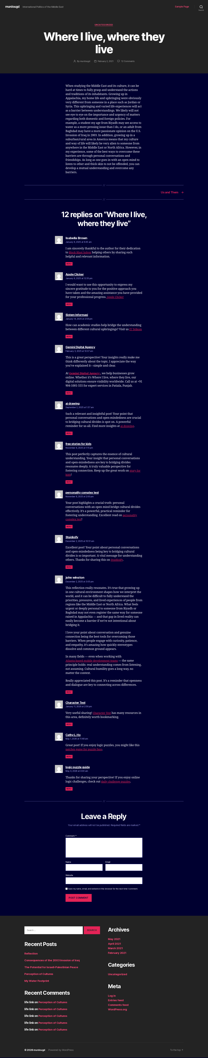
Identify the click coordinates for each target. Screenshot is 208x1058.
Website (69, 876)
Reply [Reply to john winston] (69, 693)
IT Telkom (135, 330)
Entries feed (116, 1001)
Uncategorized (104, 25)
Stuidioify (117, 560)
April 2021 (115, 944)
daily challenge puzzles (116, 782)
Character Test (102, 713)
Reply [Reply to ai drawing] (69, 434)
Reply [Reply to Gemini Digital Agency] (69, 393)
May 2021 (114, 939)
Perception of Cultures (39, 974)
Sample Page (182, 6)
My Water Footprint (37, 981)
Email (107, 863)
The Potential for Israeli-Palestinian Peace (52, 967)
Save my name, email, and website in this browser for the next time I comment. (103, 889)
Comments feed (118, 1005)
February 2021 (117, 953)
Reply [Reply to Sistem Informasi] (69, 337)
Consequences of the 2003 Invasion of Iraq (52, 961)
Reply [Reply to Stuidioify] (69, 568)
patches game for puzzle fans (85, 750)
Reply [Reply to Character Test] (69, 725)
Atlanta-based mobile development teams (93, 661)
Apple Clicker (115, 298)
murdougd (12, 6)
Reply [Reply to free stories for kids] (69, 483)
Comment (71, 836)
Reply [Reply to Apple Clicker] (69, 305)
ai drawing (127, 427)
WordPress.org (118, 1010)
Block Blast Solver (80, 253)
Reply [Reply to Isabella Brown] (69, 264)
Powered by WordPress (61, 1050)
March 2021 (116, 949)
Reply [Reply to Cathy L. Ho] (69, 757)
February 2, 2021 (105, 61)
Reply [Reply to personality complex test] (69, 527)
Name (68, 863)
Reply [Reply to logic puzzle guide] (69, 789)
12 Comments (128, 61)
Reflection (31, 954)
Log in (112, 996)
